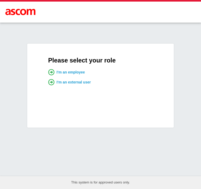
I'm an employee (66, 72)
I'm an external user (69, 82)
